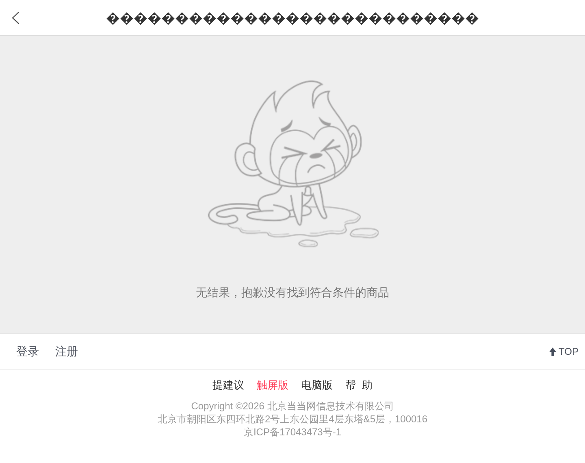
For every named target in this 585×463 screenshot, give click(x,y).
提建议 (228, 385)
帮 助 (358, 385)
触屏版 (272, 385)
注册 (66, 351)
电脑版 (317, 385)
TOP (568, 351)
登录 (27, 351)
